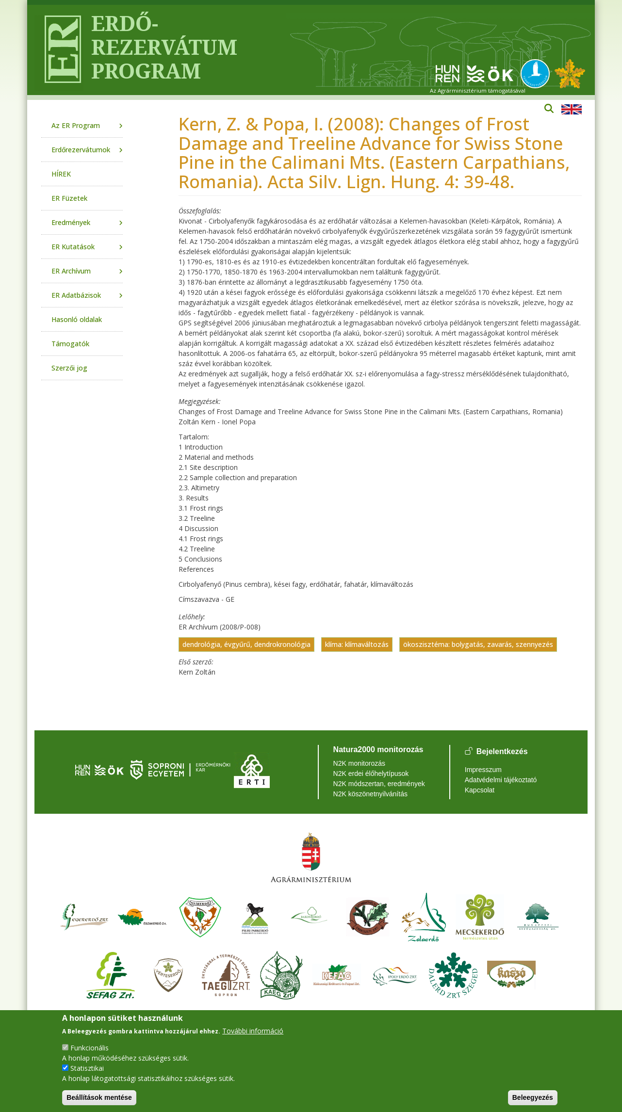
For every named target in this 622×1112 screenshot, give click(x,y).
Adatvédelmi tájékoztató (501, 780)
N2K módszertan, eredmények (379, 784)
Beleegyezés (532, 1097)
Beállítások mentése (99, 1097)
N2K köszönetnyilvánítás (370, 794)
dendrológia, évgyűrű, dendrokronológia (246, 644)
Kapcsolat (479, 790)
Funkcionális (89, 1047)
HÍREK (61, 173)
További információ (252, 1030)
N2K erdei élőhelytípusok (371, 773)
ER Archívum (71, 270)
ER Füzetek (69, 198)
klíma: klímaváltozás (357, 644)
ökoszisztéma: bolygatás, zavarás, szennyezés (478, 644)
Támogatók (70, 343)
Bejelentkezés (502, 752)
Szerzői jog (69, 367)
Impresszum (483, 770)
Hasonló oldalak (76, 319)
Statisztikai (87, 1068)
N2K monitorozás (359, 763)
